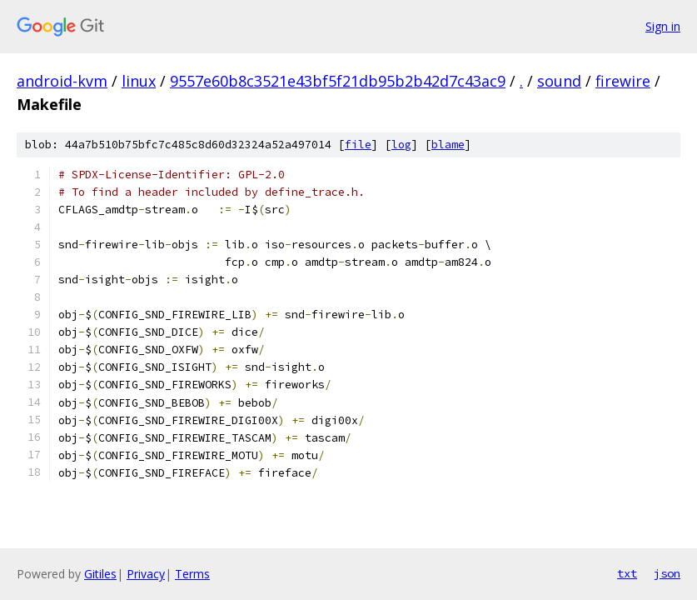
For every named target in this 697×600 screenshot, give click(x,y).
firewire (622, 81)
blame (448, 145)
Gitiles (100, 574)
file (358, 145)
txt (627, 573)
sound (559, 81)
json (667, 573)
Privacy (146, 574)
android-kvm (62, 81)
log (401, 145)
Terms (192, 574)
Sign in (662, 26)
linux (139, 81)
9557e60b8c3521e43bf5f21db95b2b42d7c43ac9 (337, 81)
